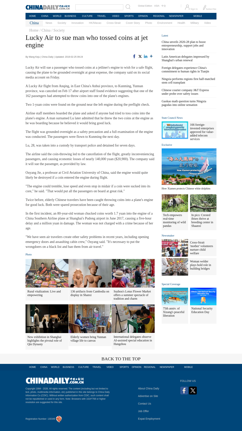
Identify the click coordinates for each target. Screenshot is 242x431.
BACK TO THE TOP (121, 358)
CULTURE (87, 16)
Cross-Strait (114, 22)
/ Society (58, 30)
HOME (32, 16)
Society (61, 22)
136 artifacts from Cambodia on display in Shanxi (90, 293)
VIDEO (115, 16)
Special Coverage (171, 284)
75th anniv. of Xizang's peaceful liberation (174, 312)
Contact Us (144, 403)
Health (181, 22)
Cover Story (133, 22)
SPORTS (128, 16)
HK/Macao (95, 22)
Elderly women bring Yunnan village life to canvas (88, 338)
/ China (45, 30)
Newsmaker (168, 235)
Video (207, 22)
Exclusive (167, 144)
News (49, 22)
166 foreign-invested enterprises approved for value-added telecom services (202, 132)
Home (34, 30)
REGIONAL (159, 16)
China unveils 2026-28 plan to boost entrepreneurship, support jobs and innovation (184, 45)
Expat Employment (149, 418)
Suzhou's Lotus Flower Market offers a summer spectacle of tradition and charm (132, 295)
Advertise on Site (148, 396)
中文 (163, 6)
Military (194, 22)
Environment (164, 22)
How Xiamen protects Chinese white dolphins (186, 188)
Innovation (77, 22)
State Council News (172, 117)
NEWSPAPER (176, 16)
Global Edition (145, 6)
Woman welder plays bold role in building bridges (200, 265)
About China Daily (148, 388)
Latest (165, 35)
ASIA (156, 6)
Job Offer (143, 411)
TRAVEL (101, 16)
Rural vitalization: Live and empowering (44, 293)
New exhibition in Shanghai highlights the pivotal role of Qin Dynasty (44, 340)
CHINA (44, 16)
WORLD (57, 16)
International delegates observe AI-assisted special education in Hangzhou (133, 340)
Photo (148, 22)
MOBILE (197, 16)
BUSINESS (70, 16)
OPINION (143, 16)
